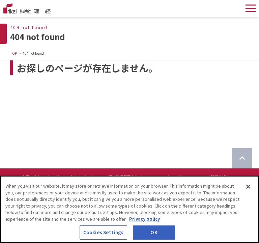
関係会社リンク (224, 177)
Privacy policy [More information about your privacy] (144, 220)
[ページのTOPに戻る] (242, 158)
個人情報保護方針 (123, 177)
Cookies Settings (103, 234)
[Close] (248, 188)
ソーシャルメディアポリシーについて (174, 177)
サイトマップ (61, 177)
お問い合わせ (33, 177)
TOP (13, 53)
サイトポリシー (90, 177)
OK (153, 234)
